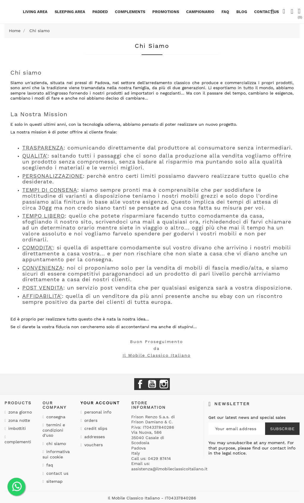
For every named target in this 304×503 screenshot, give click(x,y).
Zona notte (18, 420)
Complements (130, 12)
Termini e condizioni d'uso (53, 430)
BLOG (241, 12)
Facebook (140, 384)
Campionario (200, 12)
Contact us (56, 473)
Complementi (17, 441)
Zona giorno (19, 412)
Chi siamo (55, 443)
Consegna (55, 416)
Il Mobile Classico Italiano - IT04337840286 (152, 498)
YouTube (152, 384)
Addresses (94, 436)
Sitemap (54, 481)
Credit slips (95, 428)
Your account (100, 402)
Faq (225, 12)
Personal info (97, 412)
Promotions (165, 12)
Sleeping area (70, 12)
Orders (90, 420)
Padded (100, 12)
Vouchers (93, 444)
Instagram (164, 384)
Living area (35, 12)
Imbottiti (16, 428)
